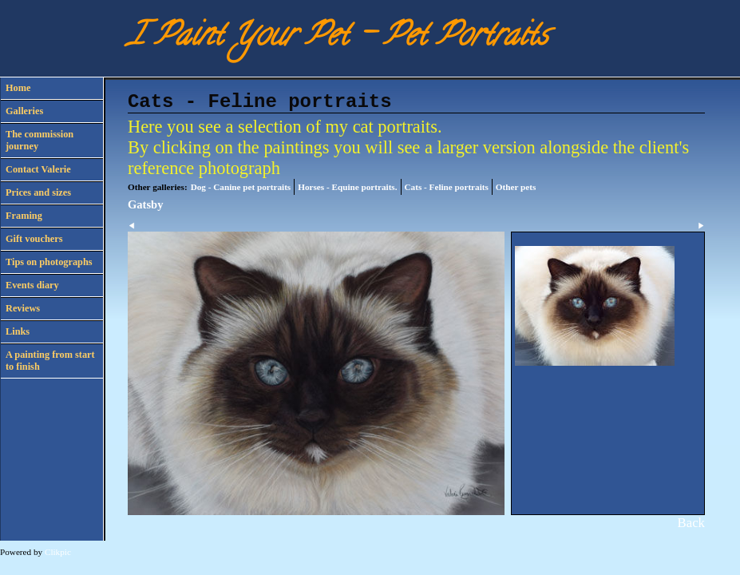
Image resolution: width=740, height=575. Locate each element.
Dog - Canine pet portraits (241, 187)
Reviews (23, 308)
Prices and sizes (38, 192)
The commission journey (39, 140)
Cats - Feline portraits (447, 187)
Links (18, 331)
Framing (24, 215)
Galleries (24, 111)
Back (691, 522)
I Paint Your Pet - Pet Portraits (338, 38)
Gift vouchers (34, 238)
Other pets (516, 187)
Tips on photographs (49, 262)
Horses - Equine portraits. (347, 187)
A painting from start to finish (50, 360)
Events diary (32, 285)
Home (18, 87)
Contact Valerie (38, 169)
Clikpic (58, 552)
